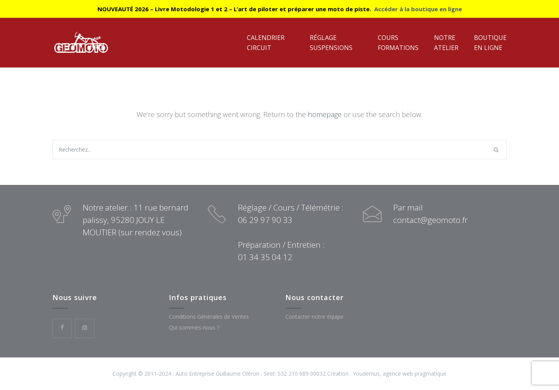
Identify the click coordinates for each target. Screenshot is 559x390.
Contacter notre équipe (314, 316)
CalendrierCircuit (266, 42)
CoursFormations (398, 42)
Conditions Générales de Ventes (209, 316)
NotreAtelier (446, 42)
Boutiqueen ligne (490, 42)
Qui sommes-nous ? (194, 327)
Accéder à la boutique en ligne (418, 9)
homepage (325, 114)
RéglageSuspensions (331, 42)
